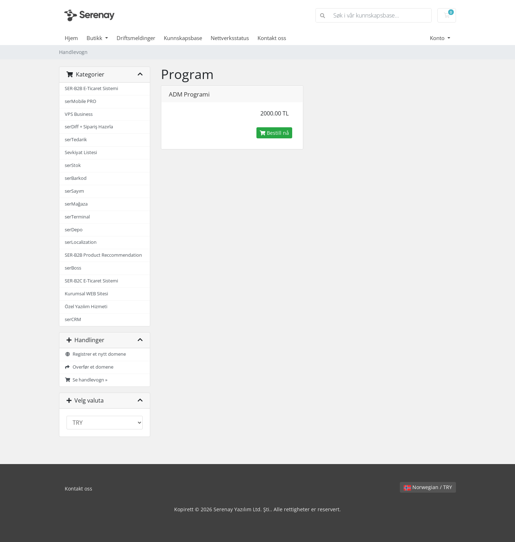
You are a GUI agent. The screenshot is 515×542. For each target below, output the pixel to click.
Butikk (95, 37)
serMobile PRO (80, 101)
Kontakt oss (272, 37)
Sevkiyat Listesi (81, 152)
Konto (438, 37)
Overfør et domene (89, 367)
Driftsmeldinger (136, 37)
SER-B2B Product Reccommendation (103, 255)
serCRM (73, 319)
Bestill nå (274, 132)
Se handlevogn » (86, 380)
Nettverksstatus (230, 37)
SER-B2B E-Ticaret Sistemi (91, 88)
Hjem (71, 37)
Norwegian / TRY (428, 487)
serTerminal (77, 217)
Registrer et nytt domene (95, 354)
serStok (73, 165)
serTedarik (76, 140)
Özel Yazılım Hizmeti (86, 307)
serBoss (73, 268)
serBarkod (76, 178)
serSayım (74, 191)
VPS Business (79, 114)
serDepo (74, 230)
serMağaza (76, 204)
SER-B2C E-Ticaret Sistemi (91, 281)
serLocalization (81, 242)
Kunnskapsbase (183, 37)
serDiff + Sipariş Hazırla (89, 127)
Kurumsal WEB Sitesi (86, 294)
